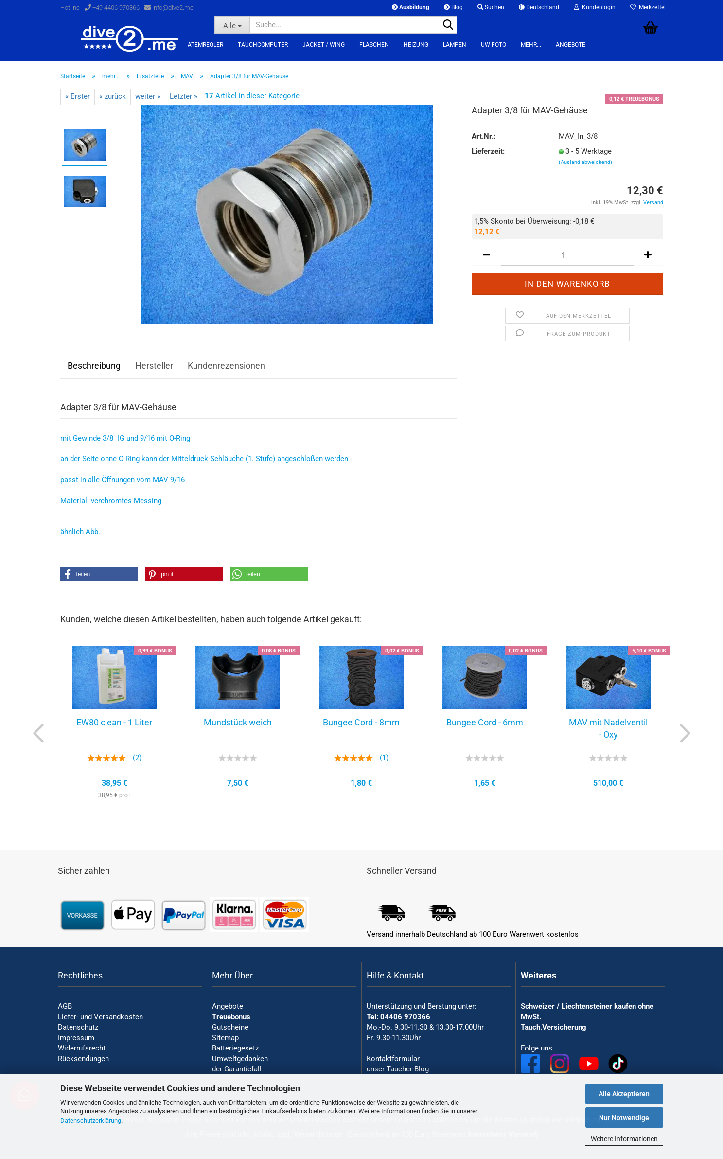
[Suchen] (448, 25)
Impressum (76, 1037)
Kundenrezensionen (226, 366)
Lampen (454, 44)
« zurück (112, 96)
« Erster (77, 96)
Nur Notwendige (624, 1118)
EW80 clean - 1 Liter (114, 722)
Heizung (416, 44)
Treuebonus (231, 1017)
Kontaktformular (393, 1058)
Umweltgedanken (240, 1058)
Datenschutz (78, 1027)
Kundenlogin (595, 7)
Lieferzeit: (488, 151)
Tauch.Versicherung (553, 1027)
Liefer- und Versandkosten (100, 1017)
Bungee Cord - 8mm (361, 722)
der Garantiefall (237, 1069)
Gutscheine (230, 1027)
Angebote (570, 44)
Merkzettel (648, 7)
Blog (453, 7)
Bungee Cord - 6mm (484, 722)
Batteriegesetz (235, 1048)
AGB (65, 1006)
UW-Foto (493, 44)
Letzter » (183, 96)
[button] (99, 574)
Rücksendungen (83, 1058)
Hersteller (154, 366)
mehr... (531, 44)
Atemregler (205, 44)
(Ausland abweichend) (585, 162)
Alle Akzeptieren (624, 1094)
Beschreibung (94, 366)
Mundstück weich (238, 722)
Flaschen (374, 44)
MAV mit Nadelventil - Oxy (608, 728)
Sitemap (225, 1037)
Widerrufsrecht (82, 1048)
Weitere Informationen (624, 1138)
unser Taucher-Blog (398, 1069)
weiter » (147, 96)
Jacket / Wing (323, 44)
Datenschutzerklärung (90, 1120)
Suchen (490, 7)
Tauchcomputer (263, 44)
